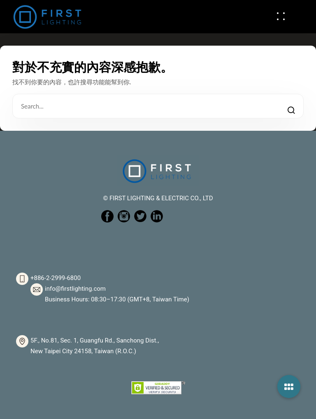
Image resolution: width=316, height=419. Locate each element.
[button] (288, 386)
